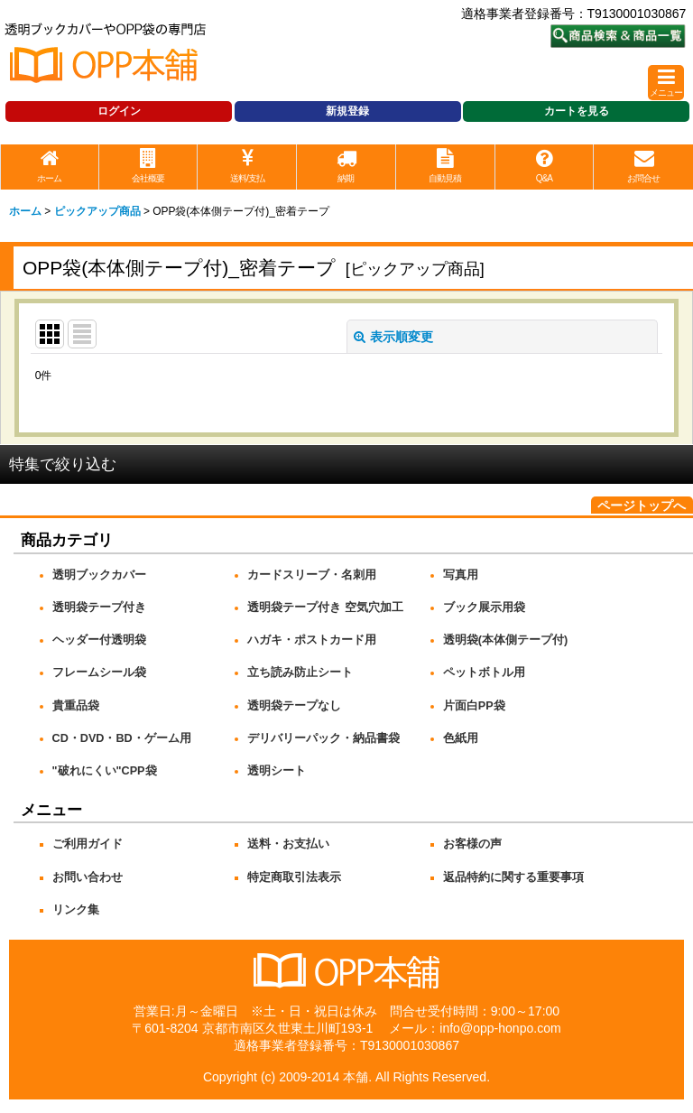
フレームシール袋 (99, 672)
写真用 (460, 575)
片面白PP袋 (474, 706)
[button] (666, 82)
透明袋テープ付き (99, 607)
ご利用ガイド (87, 844)
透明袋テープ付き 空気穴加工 (325, 607)
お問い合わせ (87, 877)
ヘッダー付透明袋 (99, 640)
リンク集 (75, 910)
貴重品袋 (75, 706)
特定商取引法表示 (294, 877)
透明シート (276, 771)
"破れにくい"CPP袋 (104, 771)
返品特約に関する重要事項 (513, 877)
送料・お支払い (288, 844)
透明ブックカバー (99, 575)
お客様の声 (472, 844)
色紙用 (460, 738)
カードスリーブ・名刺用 (311, 575)
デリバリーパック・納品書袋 (323, 738)
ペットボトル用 (484, 672)
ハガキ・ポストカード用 (311, 640)
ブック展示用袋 (484, 607)
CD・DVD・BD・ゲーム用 (121, 738)
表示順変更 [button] (393, 336)
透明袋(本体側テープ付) (505, 640)
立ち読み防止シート (300, 672)
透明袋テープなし (294, 706)
